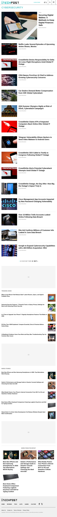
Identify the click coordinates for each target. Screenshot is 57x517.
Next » (36, 261)
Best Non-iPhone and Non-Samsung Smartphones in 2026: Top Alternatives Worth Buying (10, 465)
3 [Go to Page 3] (22, 261)
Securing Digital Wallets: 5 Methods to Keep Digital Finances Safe (46, 20)
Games (27, 504)
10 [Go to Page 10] (32, 261)
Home (3, 504)
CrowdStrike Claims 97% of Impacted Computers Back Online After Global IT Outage (34, 124)
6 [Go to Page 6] (26, 261)
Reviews (9, 504)
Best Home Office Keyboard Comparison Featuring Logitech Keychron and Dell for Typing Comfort (11, 487)
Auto (20, 504)
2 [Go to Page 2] (20, 261)
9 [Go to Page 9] (30, 261)
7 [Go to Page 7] (27, 261)
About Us (3, 510)
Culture (33, 504)
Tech (40, 12)
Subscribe (37, 2)
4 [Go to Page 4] (23, 261)
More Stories (6, 368)
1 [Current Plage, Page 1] (19, 261)
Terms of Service (17, 510)
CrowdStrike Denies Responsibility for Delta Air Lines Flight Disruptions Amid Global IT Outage (36, 62)
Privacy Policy (26, 510)
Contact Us (9, 510)
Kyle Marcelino (43, 27)
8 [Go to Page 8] (29, 261)
